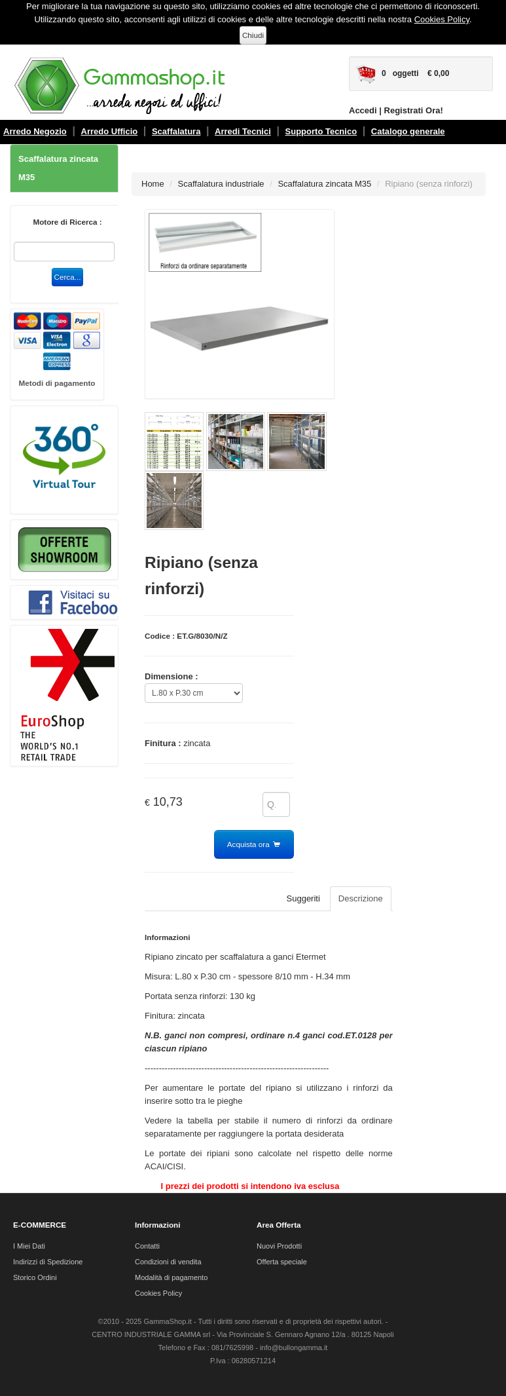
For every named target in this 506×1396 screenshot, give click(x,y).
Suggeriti (303, 898)
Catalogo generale (408, 131)
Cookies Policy (441, 19)
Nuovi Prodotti (279, 1246)
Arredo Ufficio (109, 131)
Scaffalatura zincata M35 (58, 168)
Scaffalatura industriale (221, 184)
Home (152, 184)
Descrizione (360, 898)
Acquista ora (254, 845)
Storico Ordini (35, 1277)
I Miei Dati (29, 1246)
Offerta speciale (282, 1262)
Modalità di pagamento (171, 1277)
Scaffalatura (176, 131)
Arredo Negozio (35, 131)
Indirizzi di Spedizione (47, 1262)
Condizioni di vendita (168, 1262)
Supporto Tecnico (321, 131)
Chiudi (253, 35)
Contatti (147, 1246)
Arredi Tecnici (243, 131)
